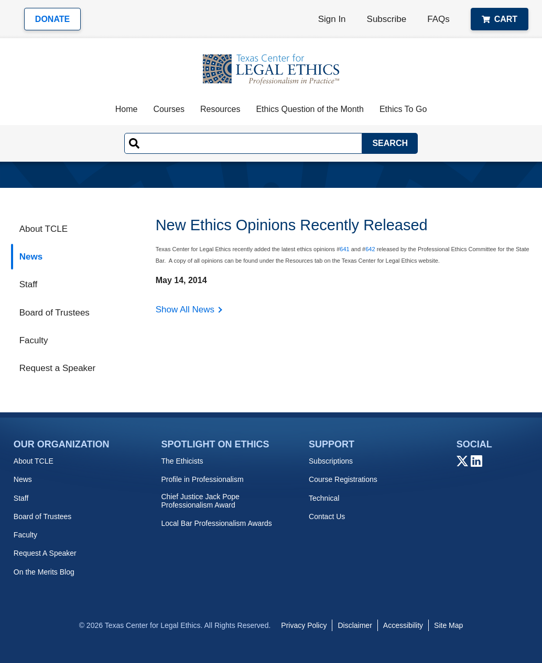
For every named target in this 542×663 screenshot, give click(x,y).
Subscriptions (331, 461)
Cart (499, 19)
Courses (169, 109)
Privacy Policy (304, 625)
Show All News (185, 309)
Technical (324, 498)
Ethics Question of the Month (309, 109)
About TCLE (43, 229)
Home (126, 109)
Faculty (33, 340)
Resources (220, 109)
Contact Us (327, 516)
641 (344, 249)
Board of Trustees (54, 313)
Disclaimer (355, 625)
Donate (52, 19)
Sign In (332, 19)
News (30, 257)
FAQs (438, 19)
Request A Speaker (45, 553)
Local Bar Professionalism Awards (216, 523)
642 (370, 249)
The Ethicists (182, 461)
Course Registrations (343, 479)
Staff (28, 284)
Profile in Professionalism (202, 479)
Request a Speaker (57, 368)
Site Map (448, 625)
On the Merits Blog (44, 572)
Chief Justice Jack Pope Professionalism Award (200, 500)
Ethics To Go (403, 109)
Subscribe (387, 19)
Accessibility (403, 625)
